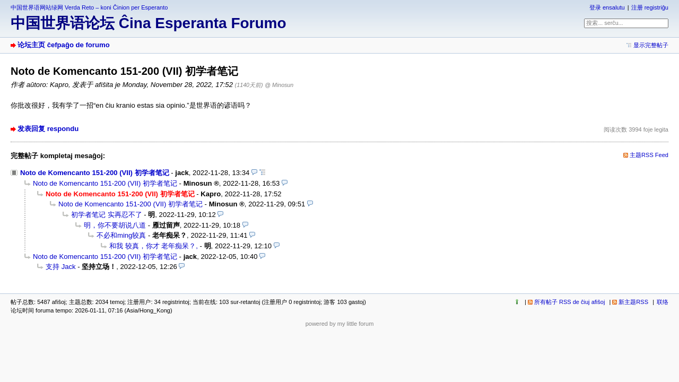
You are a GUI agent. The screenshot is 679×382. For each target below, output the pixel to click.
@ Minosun (279, 85)
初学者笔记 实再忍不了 (106, 215)
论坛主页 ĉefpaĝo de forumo (64, 45)
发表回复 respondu (48, 129)
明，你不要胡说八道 (115, 225)
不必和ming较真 (121, 235)
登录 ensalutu (607, 7)
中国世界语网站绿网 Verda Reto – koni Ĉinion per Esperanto (89, 7)
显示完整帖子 (650, 45)
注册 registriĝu (649, 7)
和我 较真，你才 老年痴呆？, (153, 246)
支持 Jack (61, 267)
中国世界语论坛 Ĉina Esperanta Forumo (148, 23)
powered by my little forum (340, 323)
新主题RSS (633, 302)
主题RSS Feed (649, 155)
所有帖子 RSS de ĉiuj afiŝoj (569, 302)
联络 (662, 302)
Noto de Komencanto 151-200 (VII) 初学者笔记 (94, 173)
